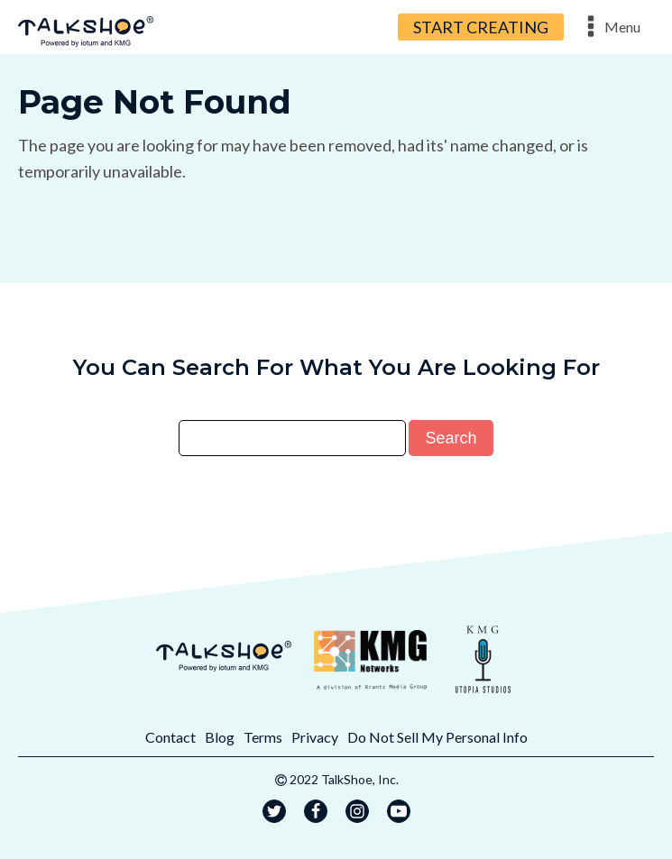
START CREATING (480, 27)
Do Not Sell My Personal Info (437, 736)
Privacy (314, 736)
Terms (263, 736)
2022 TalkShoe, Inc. (344, 779)
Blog (220, 736)
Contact (170, 736)
